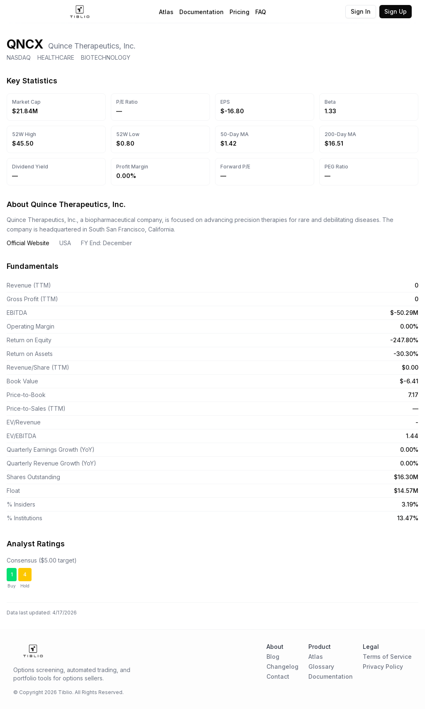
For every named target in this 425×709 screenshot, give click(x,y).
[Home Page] (79, 11)
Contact (277, 676)
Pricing (239, 11)
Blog (272, 656)
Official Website (28, 242)
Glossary (321, 666)
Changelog (282, 666)
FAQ (260, 11)
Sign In (361, 11)
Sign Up (395, 11)
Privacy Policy (383, 666)
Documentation (201, 11)
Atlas (166, 11)
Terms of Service (387, 656)
